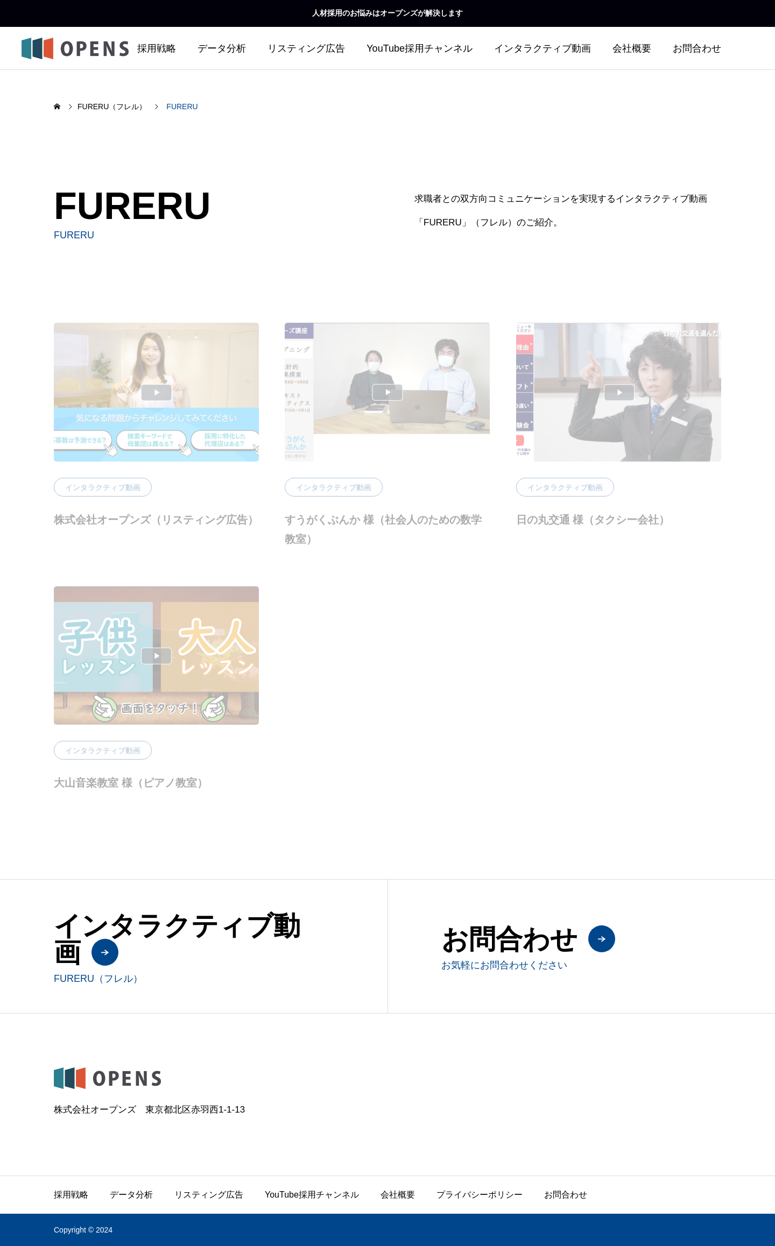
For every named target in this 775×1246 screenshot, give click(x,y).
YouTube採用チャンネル (420, 48)
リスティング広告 (306, 48)
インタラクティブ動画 (542, 48)
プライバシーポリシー (479, 1194)
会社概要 (631, 48)
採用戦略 (156, 48)
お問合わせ (697, 48)
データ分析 (222, 48)
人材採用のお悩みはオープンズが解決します (387, 13)
